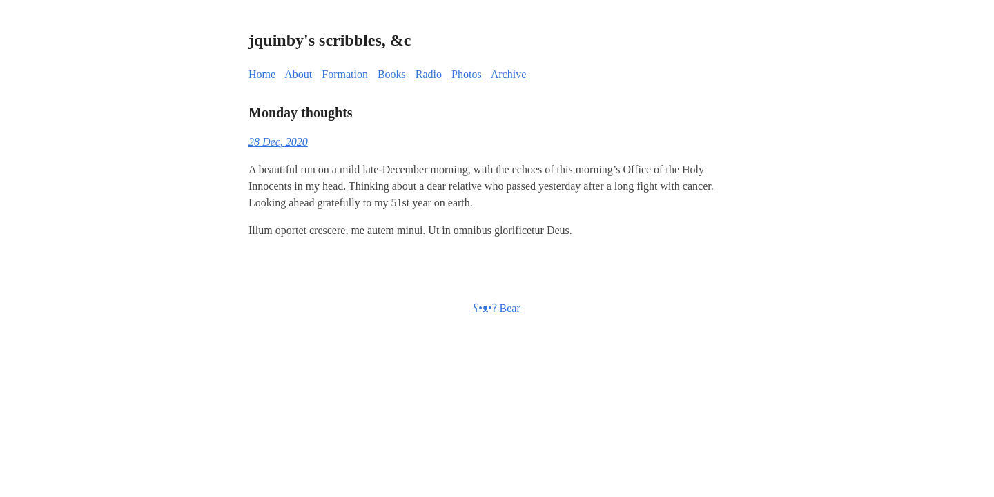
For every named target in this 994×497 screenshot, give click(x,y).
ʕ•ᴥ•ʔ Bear (497, 308)
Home (261, 74)
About (298, 74)
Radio (429, 74)
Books (392, 74)
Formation (345, 74)
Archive (509, 74)
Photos (466, 74)
